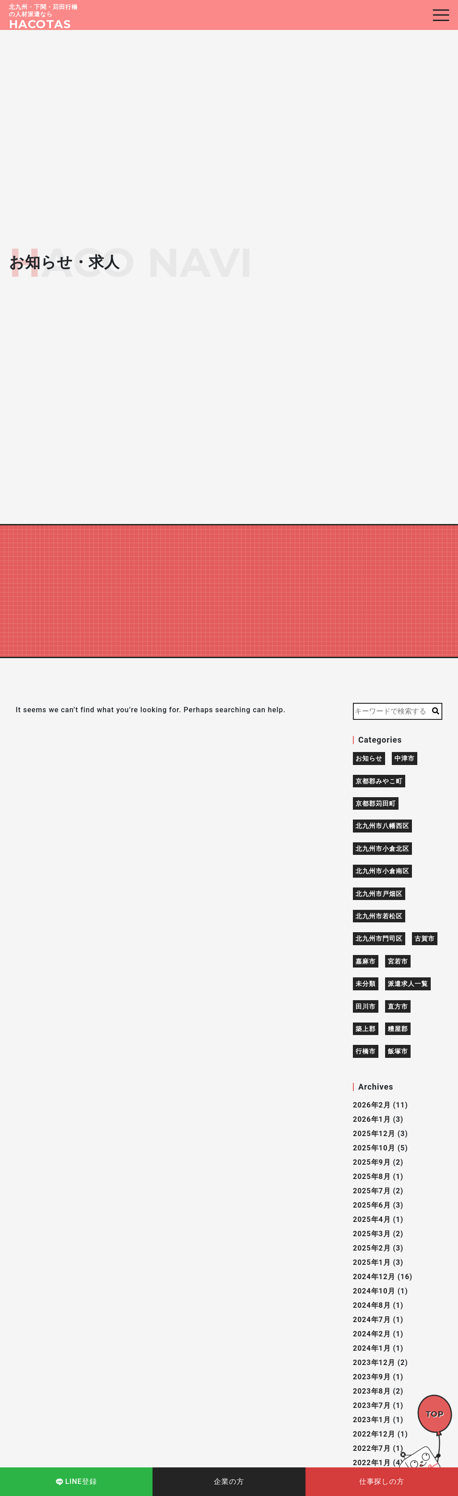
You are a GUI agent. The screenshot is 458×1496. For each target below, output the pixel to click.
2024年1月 (372, 1348)
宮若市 (398, 961)
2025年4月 (372, 1219)
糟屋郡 (398, 1028)
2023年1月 (372, 1420)
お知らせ (369, 758)
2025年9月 (372, 1162)
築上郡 (366, 1028)
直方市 (398, 1006)
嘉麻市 (366, 961)
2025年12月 (374, 1133)
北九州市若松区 (379, 916)
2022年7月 (372, 1448)
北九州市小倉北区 (382, 848)
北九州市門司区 (379, 938)
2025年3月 (372, 1234)
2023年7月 (372, 1405)
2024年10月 (374, 1291)
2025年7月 (372, 1191)
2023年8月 (372, 1391)
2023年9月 (372, 1377)
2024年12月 (374, 1276)
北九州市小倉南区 (382, 871)
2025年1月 (372, 1262)
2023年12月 (374, 1362)
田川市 (366, 1006)
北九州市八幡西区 (382, 825)
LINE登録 (76, 1481)
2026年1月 (372, 1119)
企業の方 (229, 1481)
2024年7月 (372, 1319)
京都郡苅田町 (376, 803)
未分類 (366, 983)
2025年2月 (372, 1248)
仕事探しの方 (381, 1481)
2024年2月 (372, 1334)
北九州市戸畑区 (379, 893)
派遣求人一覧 (408, 983)
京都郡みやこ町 (379, 781)
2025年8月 (372, 1176)
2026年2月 (372, 1105)
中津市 (404, 758)
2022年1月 (372, 1462)
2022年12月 (374, 1434)
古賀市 (425, 938)
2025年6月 (372, 1205)
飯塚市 (398, 1051)
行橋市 (366, 1051)
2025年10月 (374, 1148)
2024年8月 (372, 1305)
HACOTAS (40, 24)
